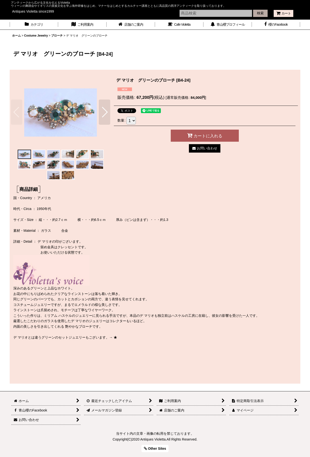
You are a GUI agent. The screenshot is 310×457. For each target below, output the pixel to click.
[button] (16, 112)
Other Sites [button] (155, 448)
